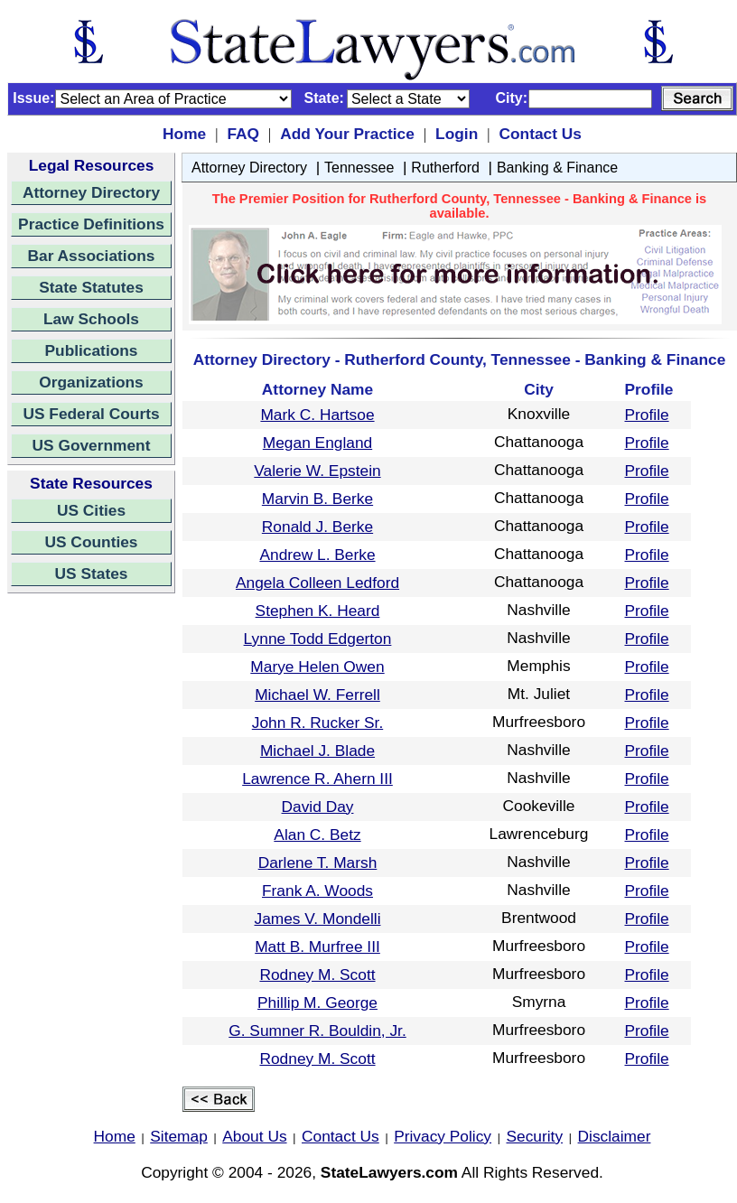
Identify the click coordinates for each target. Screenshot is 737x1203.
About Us (254, 1136)
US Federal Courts (91, 414)
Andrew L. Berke (317, 555)
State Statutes (91, 287)
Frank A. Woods (317, 890)
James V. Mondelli (318, 918)
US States (91, 573)
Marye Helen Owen (317, 666)
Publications (90, 350)
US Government (92, 445)
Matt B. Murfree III (317, 946)
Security (535, 1136)
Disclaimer (614, 1136)
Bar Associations (91, 256)
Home (184, 134)
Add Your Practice (347, 134)
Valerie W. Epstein (317, 471)
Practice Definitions (91, 224)
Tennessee (359, 167)
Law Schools (91, 319)
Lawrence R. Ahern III (317, 778)
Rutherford (445, 167)
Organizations (91, 382)
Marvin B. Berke (317, 499)
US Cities (91, 510)
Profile (647, 415)
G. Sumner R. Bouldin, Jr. (317, 1030)
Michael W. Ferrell (317, 694)
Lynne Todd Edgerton (318, 638)
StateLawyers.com (389, 1172)
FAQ (243, 134)
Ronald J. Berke (317, 527)
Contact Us (540, 134)
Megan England (317, 443)
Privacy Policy (442, 1136)
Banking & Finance (557, 167)
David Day (318, 806)
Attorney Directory (91, 192)
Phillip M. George (317, 1002)
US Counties (90, 542)
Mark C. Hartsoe (317, 415)
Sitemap (179, 1136)
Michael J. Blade (317, 750)
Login (456, 134)
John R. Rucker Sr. (317, 722)
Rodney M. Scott (317, 974)
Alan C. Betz (317, 834)
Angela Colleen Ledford (317, 583)
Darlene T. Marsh (318, 862)
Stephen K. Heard (318, 611)
